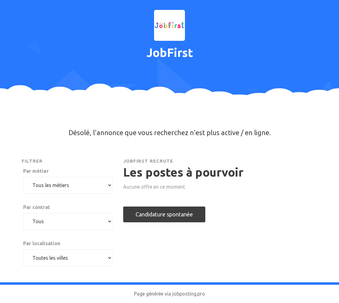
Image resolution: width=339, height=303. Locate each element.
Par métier (36, 171)
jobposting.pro (188, 294)
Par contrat (36, 207)
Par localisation (41, 243)
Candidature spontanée (164, 214)
